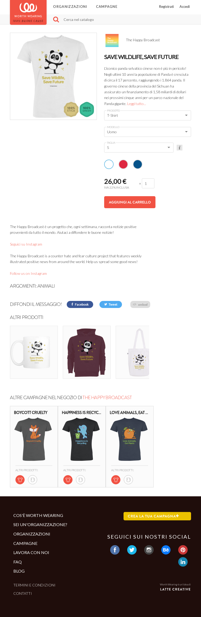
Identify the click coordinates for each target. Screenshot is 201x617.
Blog (19, 565)
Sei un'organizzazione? (40, 518)
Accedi (185, 6)
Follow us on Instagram (28, 273)
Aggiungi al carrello (130, 202)
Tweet (110, 304)
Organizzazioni (70, 6)
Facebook (79, 304)
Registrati (166, 6)
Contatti (22, 588)
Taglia (111, 142)
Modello (113, 127)
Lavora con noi (31, 546)
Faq (17, 556)
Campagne (107, 6)
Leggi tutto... (136, 103)
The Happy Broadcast (107, 391)
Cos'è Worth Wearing (38, 509)
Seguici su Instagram (26, 244)
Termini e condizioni (34, 579)
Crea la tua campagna (153, 510)
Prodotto (113, 110)
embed (140, 304)
